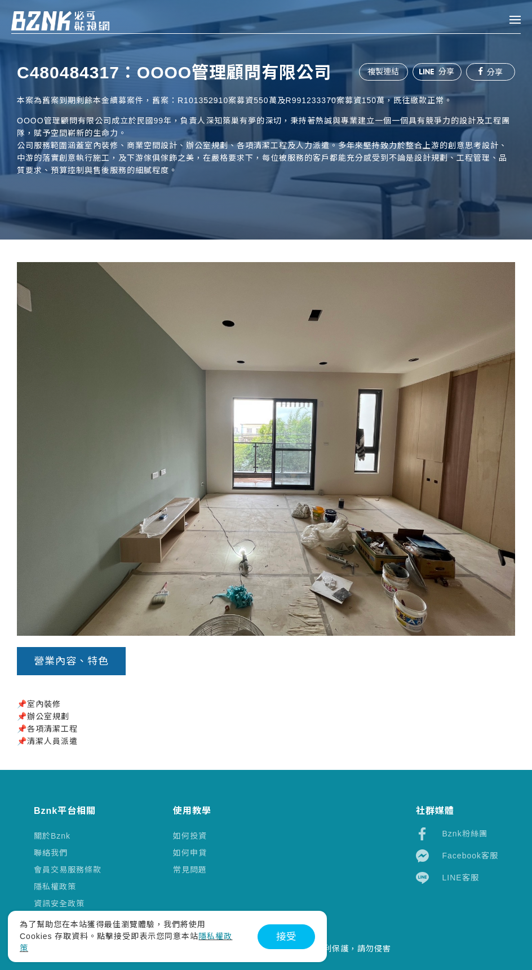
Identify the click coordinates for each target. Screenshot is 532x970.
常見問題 (190, 869)
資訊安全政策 (59, 903)
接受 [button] (286, 936)
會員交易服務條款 (67, 869)
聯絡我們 (51, 852)
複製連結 (382, 71)
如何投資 (190, 835)
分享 (436, 71)
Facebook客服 (457, 855)
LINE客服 (447, 877)
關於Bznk (52, 835)
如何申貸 (190, 852)
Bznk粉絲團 (451, 833)
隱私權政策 (55, 886)
